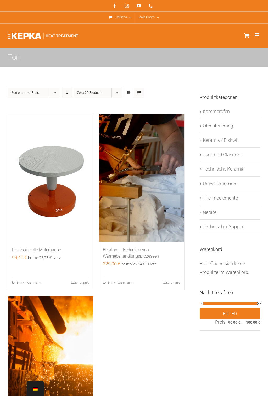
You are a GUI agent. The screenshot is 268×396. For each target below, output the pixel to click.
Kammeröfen (216, 111)
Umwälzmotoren (220, 183)
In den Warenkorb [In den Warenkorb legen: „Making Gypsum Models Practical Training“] (120, 283)
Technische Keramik (223, 169)
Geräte (209, 212)
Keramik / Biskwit (221, 140)
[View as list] (139, 93)
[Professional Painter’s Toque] (50, 178)
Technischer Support (224, 226)
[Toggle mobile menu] (257, 35)
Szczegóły (82, 283)
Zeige (89, 93)
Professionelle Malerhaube (36, 249)
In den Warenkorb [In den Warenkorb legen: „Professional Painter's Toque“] (29, 283)
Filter (230, 313)
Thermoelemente (220, 198)
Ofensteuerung (218, 126)
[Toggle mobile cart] (246, 35)
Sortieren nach (26, 93)
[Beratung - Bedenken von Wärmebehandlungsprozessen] (141, 178)
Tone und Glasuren (222, 154)
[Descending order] (67, 93)
